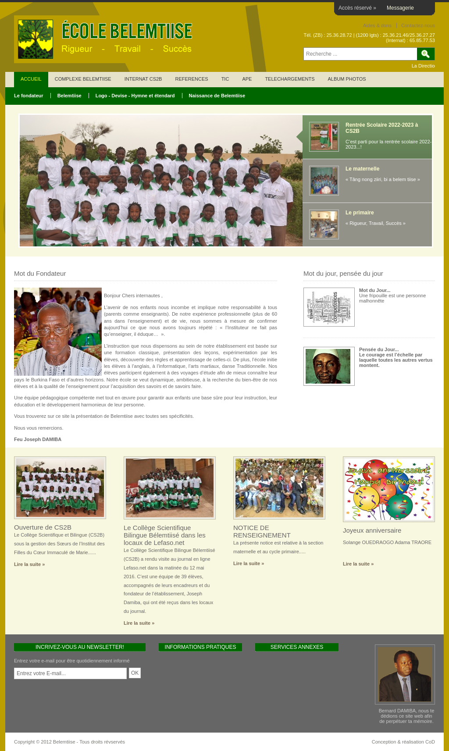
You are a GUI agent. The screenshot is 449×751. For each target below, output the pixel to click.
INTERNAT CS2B (143, 79)
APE (247, 79)
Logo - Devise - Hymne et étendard (135, 95)
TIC (225, 79)
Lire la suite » (29, 564)
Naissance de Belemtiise (217, 95)
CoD (430, 741)
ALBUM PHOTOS (347, 79)
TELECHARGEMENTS (289, 79)
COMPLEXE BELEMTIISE (83, 79)
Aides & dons (377, 25)
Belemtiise (69, 95)
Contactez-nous (418, 25)
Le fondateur (28, 95)
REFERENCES (191, 79)
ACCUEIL (31, 79)
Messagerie (400, 8)
